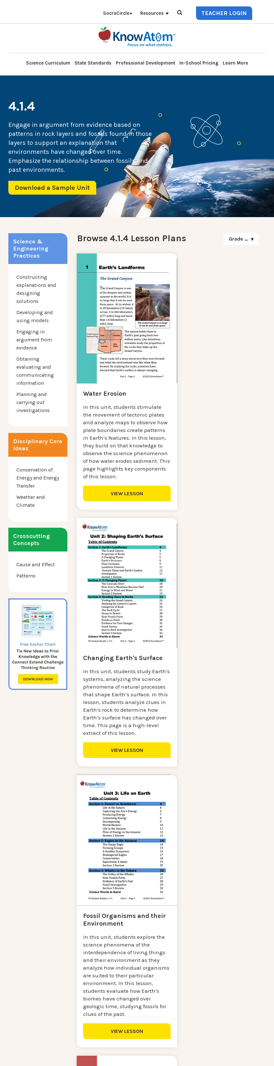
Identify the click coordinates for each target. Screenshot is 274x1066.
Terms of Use (198, 1056)
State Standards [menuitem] (92, 63)
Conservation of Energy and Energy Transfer (37, 478)
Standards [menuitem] (87, 1016)
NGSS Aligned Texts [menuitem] (97, 1001)
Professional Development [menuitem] (145, 63)
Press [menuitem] (81, 970)
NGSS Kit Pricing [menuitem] (94, 939)
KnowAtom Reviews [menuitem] (98, 977)
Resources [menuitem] (152, 13)
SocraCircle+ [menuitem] (118, 13)
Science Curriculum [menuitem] (48, 63)
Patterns (26, 576)
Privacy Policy (167, 1056)
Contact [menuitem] (84, 931)
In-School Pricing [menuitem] (198, 63)
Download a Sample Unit (52, 187)
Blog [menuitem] (80, 962)
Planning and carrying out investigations (33, 402)
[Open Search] (179, 13)
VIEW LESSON (121, 490)
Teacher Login (224, 13)
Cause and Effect (35, 564)
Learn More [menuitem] (235, 63)
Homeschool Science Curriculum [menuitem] (113, 1008)
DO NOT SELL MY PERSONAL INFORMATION (106, 1056)
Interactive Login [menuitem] (94, 954)
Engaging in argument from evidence (34, 340)
